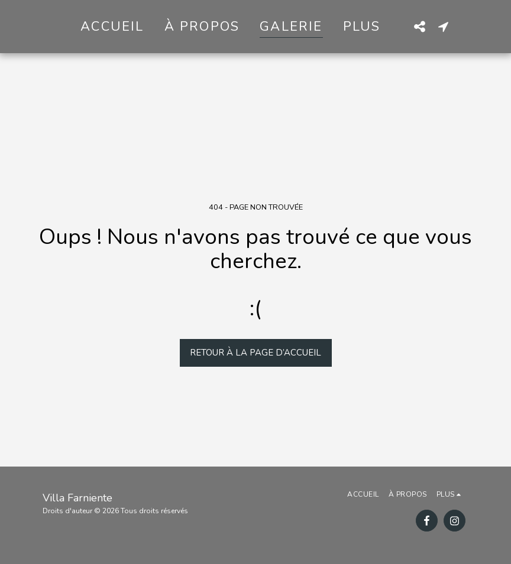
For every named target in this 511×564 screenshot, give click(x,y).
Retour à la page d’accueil (255, 352)
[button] (419, 26)
